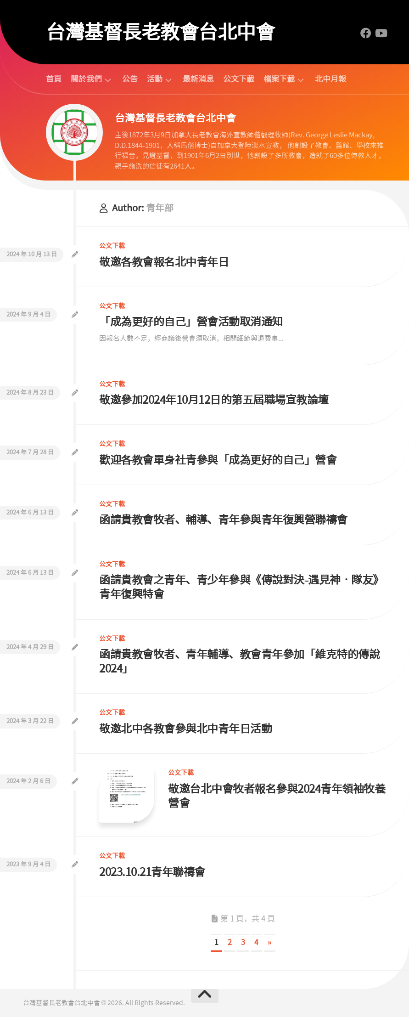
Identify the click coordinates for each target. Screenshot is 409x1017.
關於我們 (86, 79)
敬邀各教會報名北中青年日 (164, 262)
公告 (130, 79)
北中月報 (330, 79)
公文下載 (238, 79)
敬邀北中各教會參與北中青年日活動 (185, 729)
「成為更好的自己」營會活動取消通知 (191, 322)
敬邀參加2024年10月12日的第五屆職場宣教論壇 (214, 400)
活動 (154, 79)
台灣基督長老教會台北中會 (160, 32)
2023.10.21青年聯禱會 (152, 872)
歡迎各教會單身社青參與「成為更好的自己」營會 (217, 460)
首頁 (54, 79)
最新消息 (198, 79)
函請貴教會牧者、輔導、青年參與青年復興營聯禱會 (223, 520)
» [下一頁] (270, 942)
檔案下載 (279, 79)
